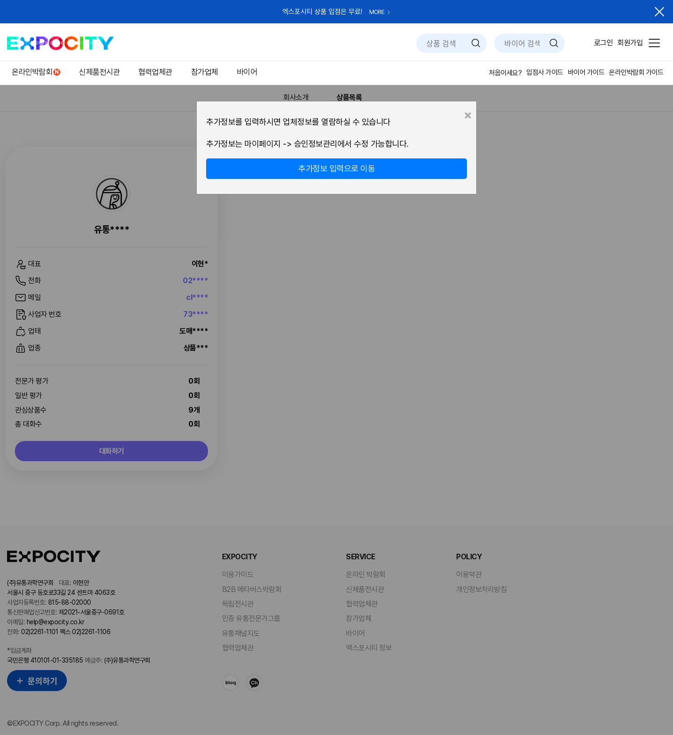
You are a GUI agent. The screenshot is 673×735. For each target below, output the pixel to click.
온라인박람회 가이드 (636, 72)
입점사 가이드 (544, 72)
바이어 (247, 72)
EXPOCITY (60, 43)
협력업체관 (155, 72)
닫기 (659, 11)
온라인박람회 (32, 72)
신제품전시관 (99, 72)
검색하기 (475, 43)
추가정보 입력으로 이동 (336, 168)
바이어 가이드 (586, 72)
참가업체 (204, 72)
